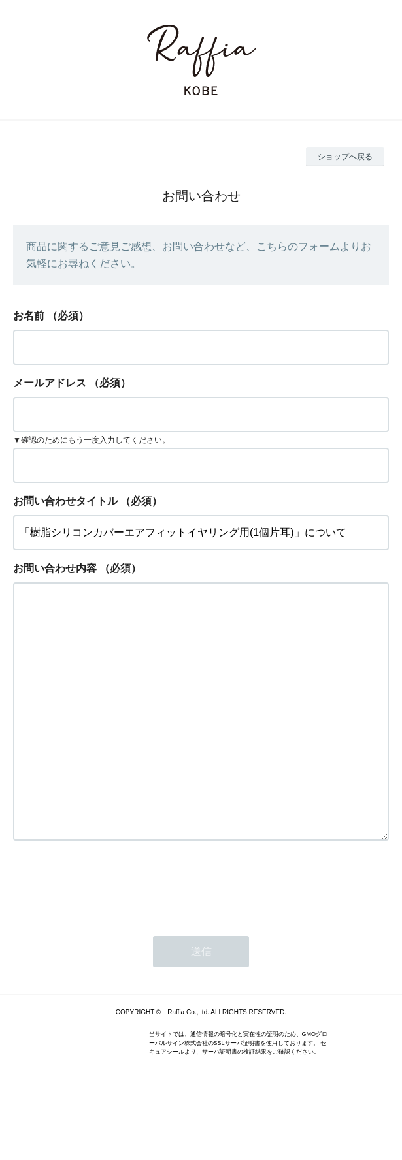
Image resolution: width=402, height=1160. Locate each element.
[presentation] (112, 936)
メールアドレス (49, 382)
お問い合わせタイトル (65, 501)
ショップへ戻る (345, 156)
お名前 (28, 315)
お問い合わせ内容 (55, 568)
